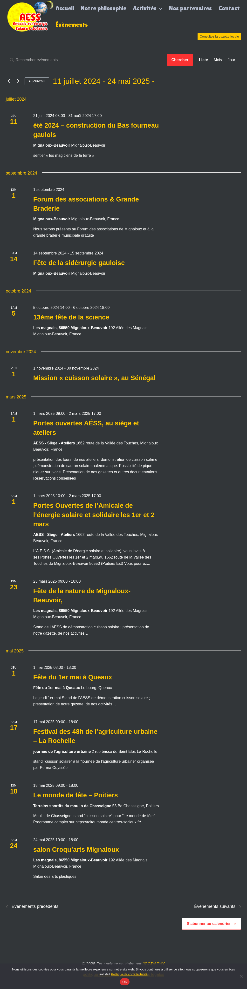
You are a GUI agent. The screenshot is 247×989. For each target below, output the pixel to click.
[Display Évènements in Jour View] (231, 60)
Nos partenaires (190, 8)
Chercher (180, 60)
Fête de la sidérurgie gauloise (79, 263)
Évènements (71, 24)
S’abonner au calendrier (209, 924)
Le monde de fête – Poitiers (75, 795)
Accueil (64, 8)
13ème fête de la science (71, 317)
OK (124, 982)
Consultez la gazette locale (219, 36)
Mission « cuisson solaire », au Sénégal (94, 378)
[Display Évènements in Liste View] (203, 60)
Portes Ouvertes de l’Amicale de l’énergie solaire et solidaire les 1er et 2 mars (94, 515)
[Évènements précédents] (9, 81)
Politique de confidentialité (129, 974)
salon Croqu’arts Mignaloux (76, 849)
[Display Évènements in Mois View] (218, 60)
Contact (229, 8)
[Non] (241, 976)
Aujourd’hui (36, 81)
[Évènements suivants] (18, 81)
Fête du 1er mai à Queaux (72, 677)
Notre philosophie (103, 8)
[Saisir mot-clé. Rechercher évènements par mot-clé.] (86, 60)
